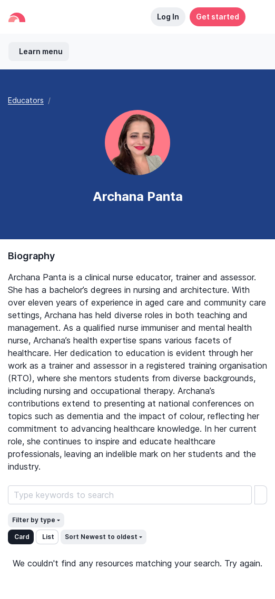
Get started (217, 16)
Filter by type (33, 520)
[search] (260, 494)
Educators (26, 100)
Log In (168, 16)
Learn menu (41, 51)
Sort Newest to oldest (101, 537)
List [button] (48, 537)
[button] (256, 16)
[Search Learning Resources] (130, 494)
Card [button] (22, 537)
